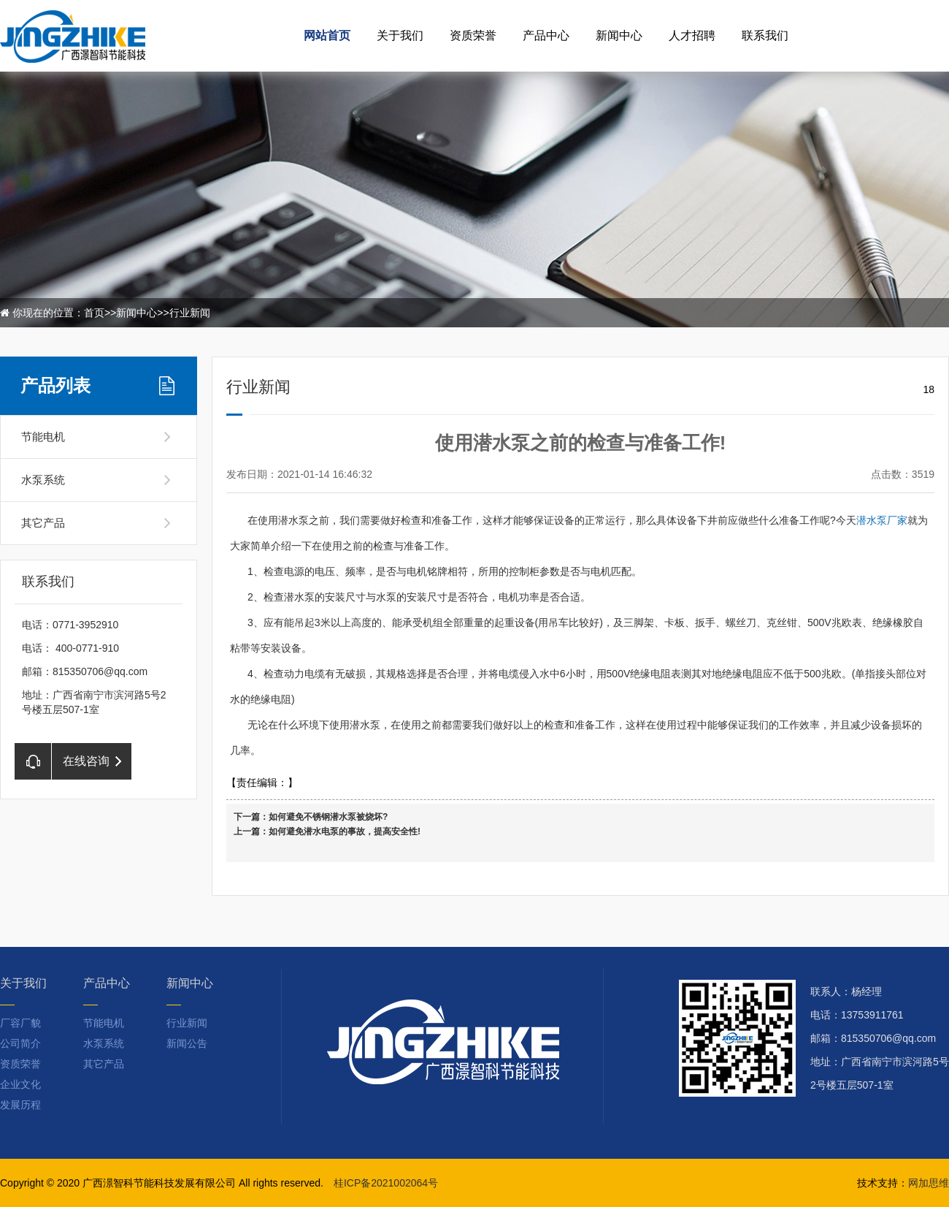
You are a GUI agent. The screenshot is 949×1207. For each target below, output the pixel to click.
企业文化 (20, 1084)
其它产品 (43, 523)
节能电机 (43, 436)
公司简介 (20, 1043)
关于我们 (400, 35)
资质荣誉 (473, 35)
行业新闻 (189, 313)
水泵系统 (43, 479)
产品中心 (546, 35)
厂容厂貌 (20, 1023)
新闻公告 (186, 1043)
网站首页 (327, 35)
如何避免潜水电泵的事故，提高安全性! (344, 831)
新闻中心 (619, 35)
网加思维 (928, 1183)
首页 (94, 313)
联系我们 (765, 35)
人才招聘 (692, 35)
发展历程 (20, 1105)
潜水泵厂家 (881, 520)
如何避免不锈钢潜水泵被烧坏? (328, 817)
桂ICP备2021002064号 (386, 1183)
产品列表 (55, 385)
